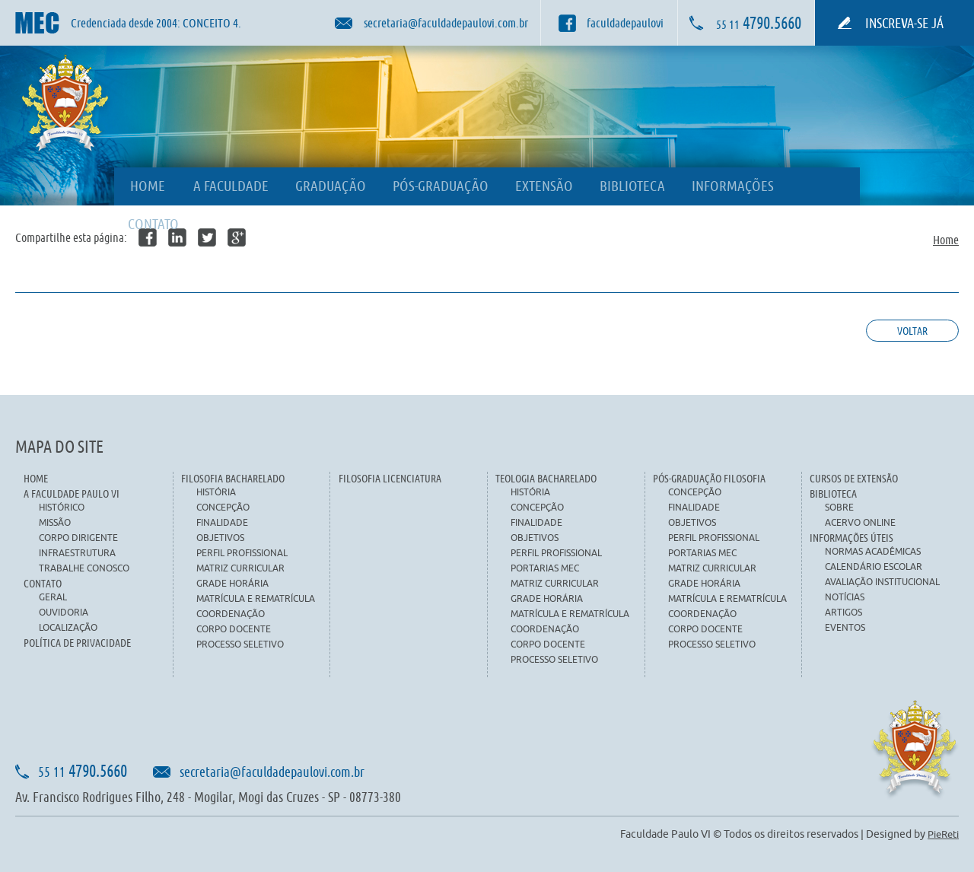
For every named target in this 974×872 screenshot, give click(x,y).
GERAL (53, 597)
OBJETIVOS (220, 537)
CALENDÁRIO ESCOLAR (873, 566)
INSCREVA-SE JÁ (904, 22)
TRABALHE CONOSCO (84, 568)
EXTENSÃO (544, 185)
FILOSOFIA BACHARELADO (233, 478)
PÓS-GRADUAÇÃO (441, 185)
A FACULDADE (231, 185)
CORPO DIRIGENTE (78, 537)
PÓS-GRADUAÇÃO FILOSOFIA (709, 478)
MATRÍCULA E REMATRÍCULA (255, 598)
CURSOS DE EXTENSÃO (854, 478)
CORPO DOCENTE (233, 629)
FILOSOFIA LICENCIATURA (390, 478)
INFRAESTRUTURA (77, 553)
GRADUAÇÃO (330, 185)
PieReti (943, 834)
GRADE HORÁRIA (232, 583)
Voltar (912, 330)
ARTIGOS (843, 612)
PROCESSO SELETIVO (240, 644)
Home (946, 239)
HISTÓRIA (216, 492)
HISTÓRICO (61, 507)
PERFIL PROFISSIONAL (242, 553)
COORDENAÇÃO (230, 613)
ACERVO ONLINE (860, 522)
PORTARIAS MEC (545, 568)
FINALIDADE (222, 522)
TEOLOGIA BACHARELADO (546, 478)
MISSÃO (55, 522)
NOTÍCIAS (844, 597)
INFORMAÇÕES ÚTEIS (851, 537)
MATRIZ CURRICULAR (240, 568)
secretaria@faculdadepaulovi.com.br (272, 771)
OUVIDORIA (63, 612)
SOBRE (839, 507)
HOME (147, 185)
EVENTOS (845, 627)
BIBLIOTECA (632, 185)
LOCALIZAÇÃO (68, 627)
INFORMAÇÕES (733, 185)
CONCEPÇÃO (223, 507)
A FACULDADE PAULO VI (71, 493)
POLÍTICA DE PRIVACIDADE (77, 642)
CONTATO (153, 223)
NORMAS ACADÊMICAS (873, 551)
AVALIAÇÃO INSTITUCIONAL (882, 581)
